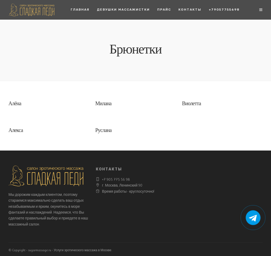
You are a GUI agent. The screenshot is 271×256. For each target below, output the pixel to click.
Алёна (14, 104)
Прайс (164, 9)
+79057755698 (224, 9)
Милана (103, 104)
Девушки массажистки (123, 9)
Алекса (15, 131)
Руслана (103, 131)
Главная (80, 9)
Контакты (189, 9)
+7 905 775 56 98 (116, 179)
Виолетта (191, 104)
